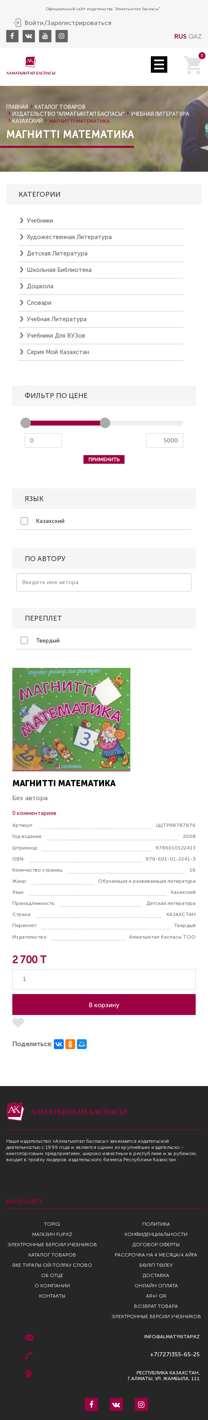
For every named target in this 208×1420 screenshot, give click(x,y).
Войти (34, 23)
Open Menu (159, 64)
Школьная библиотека (59, 270)
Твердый (40, 640)
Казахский (43, 521)
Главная (17, 107)
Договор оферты (156, 1244)
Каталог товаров (60, 107)
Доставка (156, 1275)
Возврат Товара (156, 1306)
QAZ (195, 36)
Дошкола (40, 286)
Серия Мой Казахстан (58, 352)
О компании (52, 1286)
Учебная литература (160, 114)
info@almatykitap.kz (172, 1336)
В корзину (104, 1005)
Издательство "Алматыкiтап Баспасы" (68, 114)
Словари (39, 302)
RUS (180, 36)
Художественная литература (69, 237)
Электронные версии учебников (52, 1244)
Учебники (40, 220)
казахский (27, 121)
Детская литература (57, 253)
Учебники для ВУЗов (56, 335)
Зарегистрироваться (79, 23)
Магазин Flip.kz (52, 1234)
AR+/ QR (156, 1296)
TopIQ (52, 1224)
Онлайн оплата (156, 1286)
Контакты (52, 1296)
